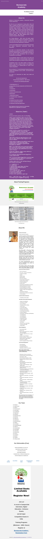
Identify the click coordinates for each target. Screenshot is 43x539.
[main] (21, 6)
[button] (42, 1)
